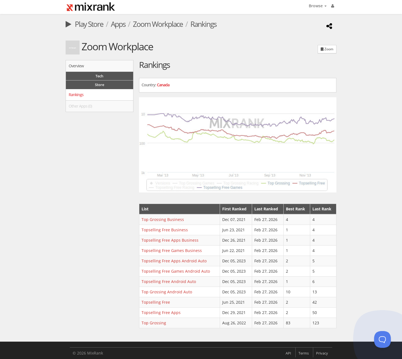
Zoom (327, 49)
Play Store (84, 24)
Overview (76, 65)
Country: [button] (155, 84)
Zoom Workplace (158, 24)
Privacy (322, 353)
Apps (118, 24)
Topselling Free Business (165, 229)
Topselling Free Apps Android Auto (174, 260)
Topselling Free (156, 302)
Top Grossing (154, 322)
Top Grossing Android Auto (167, 291)
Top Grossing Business (163, 219)
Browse (318, 5)
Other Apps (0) (80, 106)
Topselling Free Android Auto (169, 281)
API (288, 353)
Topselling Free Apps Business (170, 240)
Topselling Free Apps (161, 312)
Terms (303, 353)
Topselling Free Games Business (172, 250)
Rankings (76, 94)
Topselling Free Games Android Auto (176, 271)
